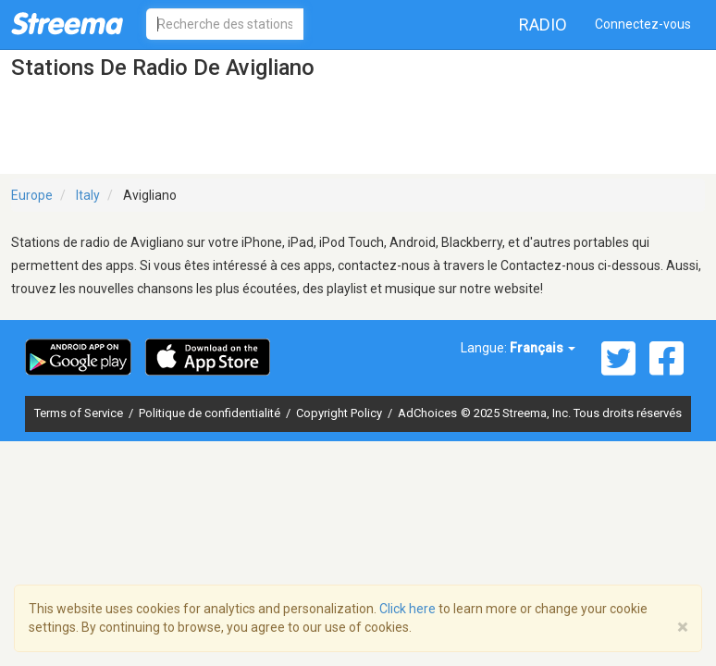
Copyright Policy (340, 413)
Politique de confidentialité (211, 413)
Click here (407, 608)
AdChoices (427, 413)
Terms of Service (80, 413)
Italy (88, 195)
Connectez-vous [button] (643, 24)
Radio (543, 24)
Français (542, 347)
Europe (32, 195)
